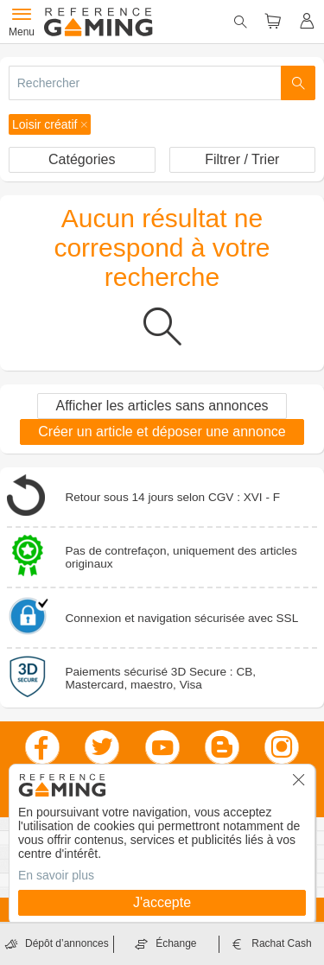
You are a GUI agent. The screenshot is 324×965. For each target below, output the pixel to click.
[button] (50, 124)
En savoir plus (56, 875)
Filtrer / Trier (242, 159)
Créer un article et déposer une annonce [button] (161, 431)
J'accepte (162, 902)
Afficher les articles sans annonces (161, 405)
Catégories (81, 159)
